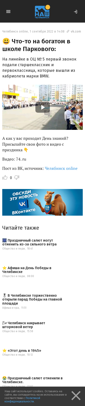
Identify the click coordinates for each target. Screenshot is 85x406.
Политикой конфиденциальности (22, 399)
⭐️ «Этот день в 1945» (21, 351)
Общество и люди (13, 248)
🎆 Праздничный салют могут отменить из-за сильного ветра (29, 242)
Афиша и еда (10, 307)
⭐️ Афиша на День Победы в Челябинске (26, 270)
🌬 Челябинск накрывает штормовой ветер (23, 325)
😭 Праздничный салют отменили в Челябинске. (32, 380)
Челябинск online (15, 31)
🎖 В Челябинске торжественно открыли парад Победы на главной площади (32, 300)
